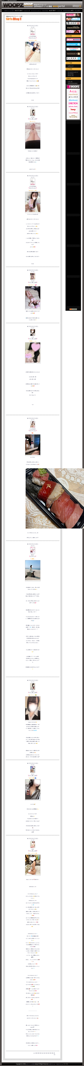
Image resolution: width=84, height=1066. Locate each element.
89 (38, 1053)
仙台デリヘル (59, 1064)
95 (50, 1053)
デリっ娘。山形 (33, 118)
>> (54, 1054)
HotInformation (66, 10)
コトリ (32, 774)
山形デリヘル (52, 1064)
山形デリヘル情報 (30, 1064)
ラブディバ (32, 556)
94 (48, 1053)
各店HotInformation (73, 83)
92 (44, 1053)
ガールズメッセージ (36, 10)
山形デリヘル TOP (9, 10)
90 (40, 1053)
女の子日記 (45, 10)
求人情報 (77, 10)
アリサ (32, 280)
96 (52, 1053)
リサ (33, 337)
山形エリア (70, 66)
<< (34, 1053)
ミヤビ (32, 117)
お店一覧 (59, 10)
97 (54, 1053)
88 (36, 1053)
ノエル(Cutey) (32, 36)
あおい (32, 554)
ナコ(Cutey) (33, 429)
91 (42, 1053)
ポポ (33, 849)
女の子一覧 (27, 10)
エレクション (32, 37)
